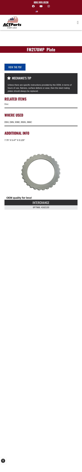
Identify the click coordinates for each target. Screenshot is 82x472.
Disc (6, 104)
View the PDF (15, 67)
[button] (77, 22)
